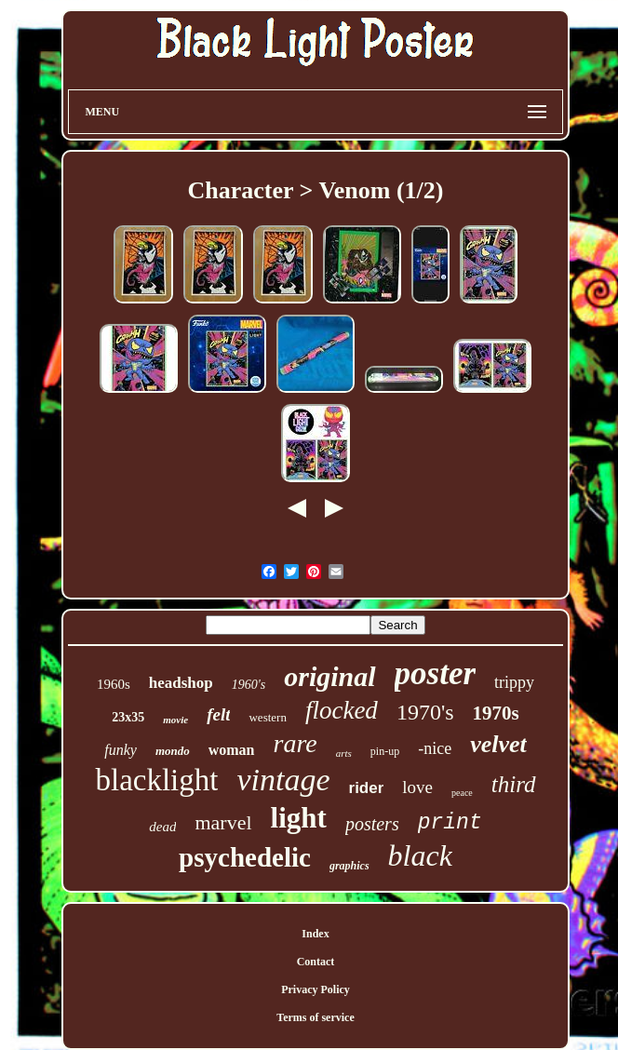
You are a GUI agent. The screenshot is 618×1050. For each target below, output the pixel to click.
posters (372, 824)
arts (344, 753)
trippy (514, 682)
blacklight (156, 780)
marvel (223, 822)
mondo (172, 751)
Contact (316, 961)
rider (366, 788)
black (420, 855)
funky (120, 750)
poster (436, 673)
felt (218, 714)
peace (462, 793)
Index (315, 933)
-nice (434, 748)
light (299, 817)
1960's (248, 685)
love (417, 787)
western (267, 717)
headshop (181, 683)
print (450, 823)
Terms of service (315, 1017)
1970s (496, 713)
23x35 (128, 717)
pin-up (384, 751)
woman (231, 750)
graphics (349, 865)
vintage (282, 779)
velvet (498, 744)
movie (175, 719)
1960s (113, 684)
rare (295, 743)
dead (162, 826)
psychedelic (245, 857)
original (329, 676)
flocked (341, 710)
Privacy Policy (315, 989)
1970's (425, 712)
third (513, 784)
